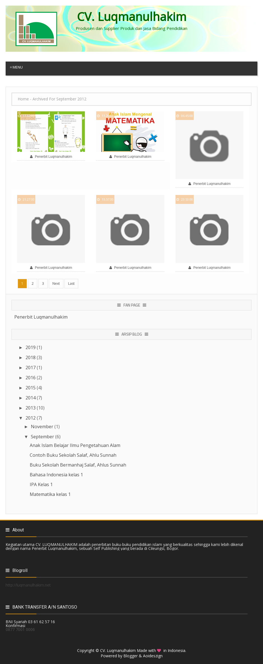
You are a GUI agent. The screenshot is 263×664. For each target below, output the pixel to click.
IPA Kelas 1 (41, 484)
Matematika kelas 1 (50, 494)
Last (71, 283)
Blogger (130, 655)
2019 (31, 347)
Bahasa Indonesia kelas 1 (56, 475)
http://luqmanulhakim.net (28, 585)
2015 (31, 388)
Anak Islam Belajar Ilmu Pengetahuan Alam (75, 445)
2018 (31, 357)
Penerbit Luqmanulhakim (41, 317)
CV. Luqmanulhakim (118, 650)
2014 (31, 398)
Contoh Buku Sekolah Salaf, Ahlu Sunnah (73, 455)
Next (56, 283)
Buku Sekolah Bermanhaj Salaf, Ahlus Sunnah (78, 465)
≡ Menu (16, 67)
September (43, 437)
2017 (31, 367)
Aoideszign (153, 655)
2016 (31, 378)
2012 (31, 418)
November (42, 426)
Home (23, 99)
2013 (31, 408)
